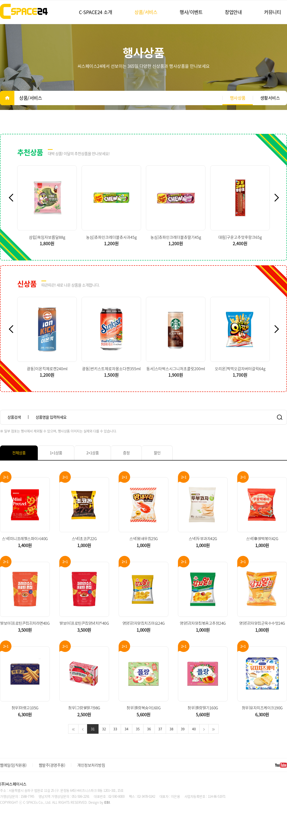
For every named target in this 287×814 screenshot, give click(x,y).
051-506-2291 (80, 796)
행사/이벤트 (191, 12)
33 (115, 729)
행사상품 (238, 98)
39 (183, 729)
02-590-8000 (116, 796)
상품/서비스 (145, 12)
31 (93, 729)
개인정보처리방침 (91, 765)
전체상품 (19, 453)
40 (194, 729)
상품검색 (14, 417)
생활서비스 (270, 98)
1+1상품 (56, 453)
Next (279, 198)
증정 (126, 453)
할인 (157, 453)
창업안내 (233, 12)
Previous (13, 198)
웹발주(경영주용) (52, 765)
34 (126, 729)
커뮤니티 (272, 12)
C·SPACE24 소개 (95, 12)
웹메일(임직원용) (13, 765)
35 (138, 729)
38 (171, 729)
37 (160, 729)
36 (149, 729)
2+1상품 (92, 453)
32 (104, 729)
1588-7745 (27, 796)
